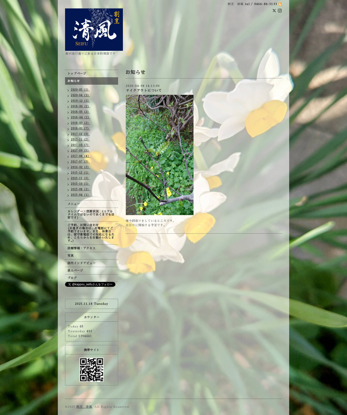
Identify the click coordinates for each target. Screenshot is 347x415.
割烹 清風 (84, 406)
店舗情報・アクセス (81, 248)
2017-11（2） (80, 139)
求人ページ (75, 270)
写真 (70, 255)
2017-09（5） (80, 150)
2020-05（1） (80, 90)
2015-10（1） (80, 184)
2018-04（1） (80, 117)
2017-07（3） (80, 161)
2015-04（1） (80, 195)
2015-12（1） (80, 173)
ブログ (72, 278)
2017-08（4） (80, 156)
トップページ (76, 73)
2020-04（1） (80, 95)
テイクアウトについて (144, 90)
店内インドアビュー (81, 263)
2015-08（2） (80, 189)
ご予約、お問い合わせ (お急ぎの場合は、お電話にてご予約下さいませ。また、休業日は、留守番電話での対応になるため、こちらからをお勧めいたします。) (90, 233)
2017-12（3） (80, 134)
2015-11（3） (80, 178)
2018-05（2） (80, 112)
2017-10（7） (80, 145)
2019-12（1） (80, 101)
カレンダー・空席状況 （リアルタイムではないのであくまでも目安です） (90, 214)
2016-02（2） (80, 167)
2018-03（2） (80, 123)
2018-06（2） (80, 106)
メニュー (73, 204)
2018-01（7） (80, 128)
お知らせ (73, 81)
